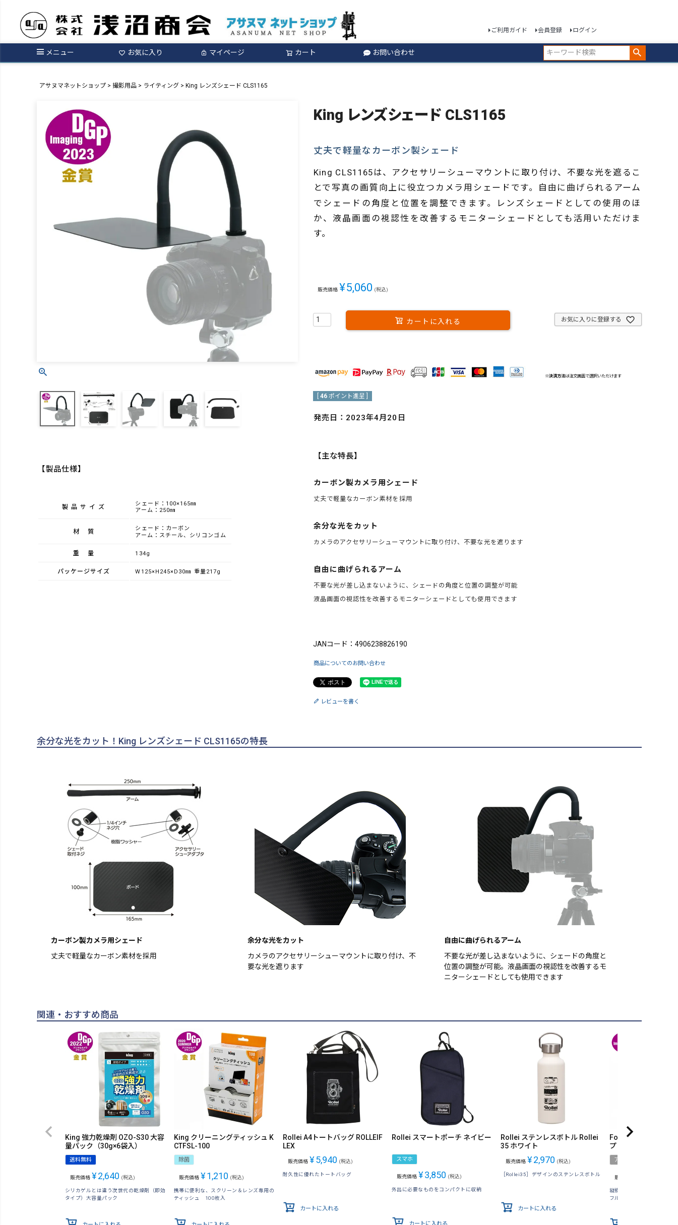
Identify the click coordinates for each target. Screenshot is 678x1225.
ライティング (161, 85)
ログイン (585, 30)
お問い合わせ (389, 52)
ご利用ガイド (509, 30)
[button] (49, 1132)
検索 (637, 53)
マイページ (222, 52)
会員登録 (550, 30)
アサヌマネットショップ (72, 85)
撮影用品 (124, 85)
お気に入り (140, 52)
